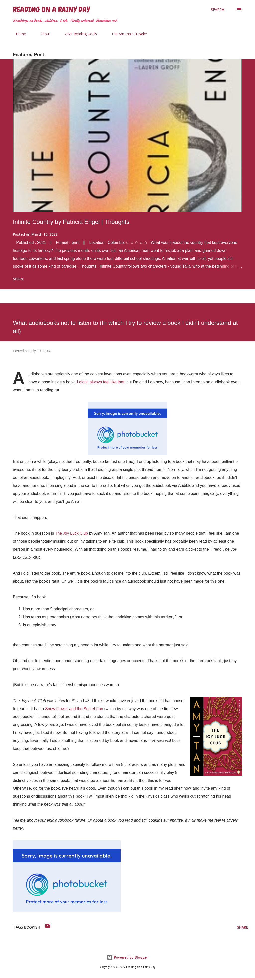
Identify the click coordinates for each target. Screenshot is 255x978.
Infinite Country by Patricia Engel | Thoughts (71, 221)
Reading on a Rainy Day (51, 9)
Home (18, 33)
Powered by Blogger (127, 957)
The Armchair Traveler (126, 33)
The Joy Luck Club (71, 533)
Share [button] (18, 278)
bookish (32, 927)
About (42, 33)
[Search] (217, 9)
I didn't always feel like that (100, 382)
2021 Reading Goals (78, 33)
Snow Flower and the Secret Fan (74, 709)
